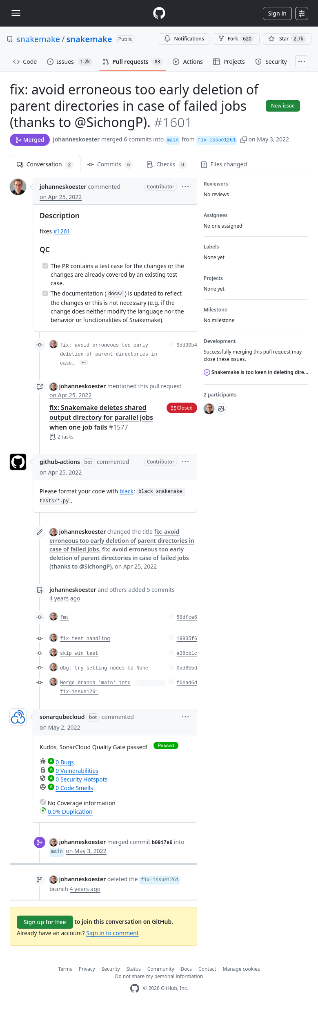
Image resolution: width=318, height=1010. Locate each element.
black (126, 491)
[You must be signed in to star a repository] (287, 39)
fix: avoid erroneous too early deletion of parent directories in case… (108, 354)
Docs (186, 968)
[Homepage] (159, 13)
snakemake (38, 39)
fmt (64, 617)
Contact (207, 968)
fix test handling (85, 639)
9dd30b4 (187, 345)
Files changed (224, 164)
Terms (65, 968)
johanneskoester (76, 139)
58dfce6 (187, 617)
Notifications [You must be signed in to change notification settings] (184, 38)
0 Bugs (65, 762)
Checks (167, 164)
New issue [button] (283, 105)
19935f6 (187, 639)
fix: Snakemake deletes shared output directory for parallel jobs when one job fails (101, 417)
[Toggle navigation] (16, 13)
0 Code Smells (74, 788)
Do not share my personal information (159, 976)
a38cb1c (187, 653)
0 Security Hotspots (81, 779)
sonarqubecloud (62, 717)
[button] (243, 139)
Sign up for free (45, 922)
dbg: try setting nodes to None (104, 668)
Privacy (87, 968)
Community (160, 968)
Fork (236, 39)
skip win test (79, 653)
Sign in (277, 13)
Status (134, 968)
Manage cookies (241, 968)
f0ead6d (187, 683)
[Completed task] (45, 266)
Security (111, 968)
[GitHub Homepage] (135, 988)
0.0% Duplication (70, 811)
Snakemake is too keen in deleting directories (256, 372)
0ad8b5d (187, 668)
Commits (110, 164)
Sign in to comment (112, 933)
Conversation (45, 164)
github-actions (60, 462)
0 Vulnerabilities (77, 771)
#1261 (61, 231)
